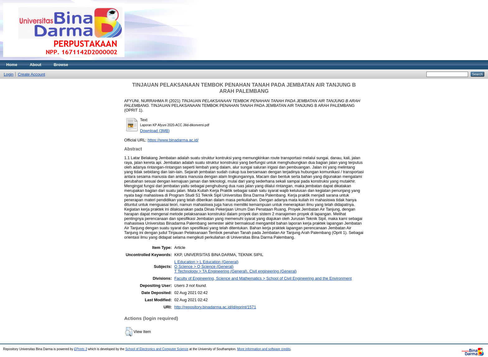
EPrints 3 (80, 349)
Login (8, 74)
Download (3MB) (155, 130)
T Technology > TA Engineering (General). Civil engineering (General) (235, 271)
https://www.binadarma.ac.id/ (173, 140)
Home (11, 64)
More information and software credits (263, 349)
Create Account (31, 74)
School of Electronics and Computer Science (157, 349)
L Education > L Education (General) (206, 261)
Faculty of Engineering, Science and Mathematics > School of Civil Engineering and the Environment (263, 278)
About (35, 64)
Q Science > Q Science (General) (203, 266)
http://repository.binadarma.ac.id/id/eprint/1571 (215, 307)
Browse (61, 64)
